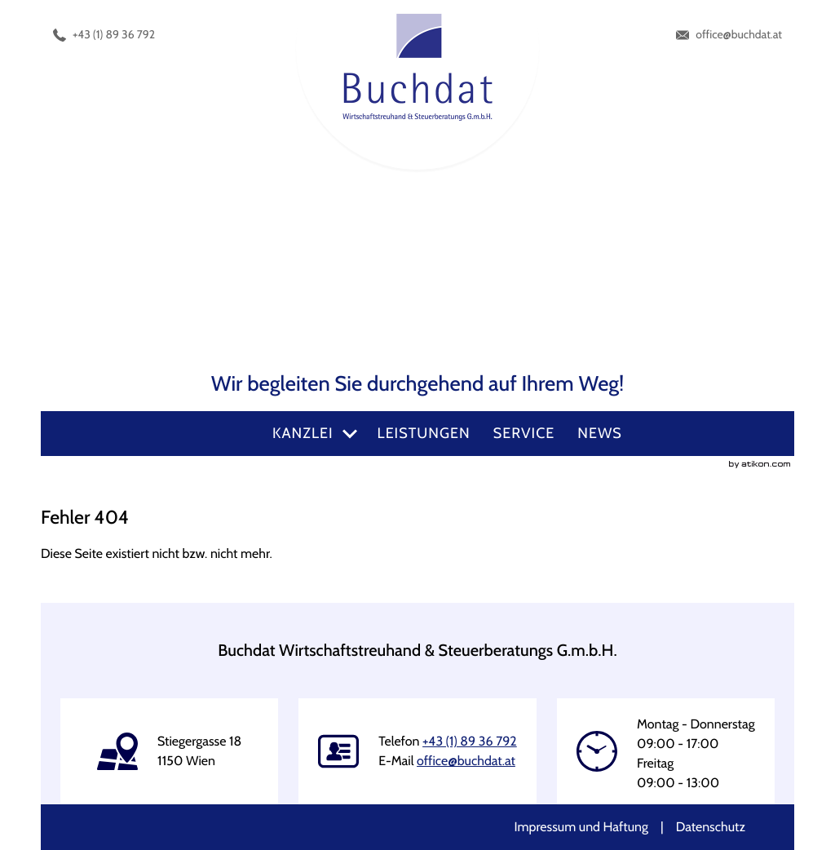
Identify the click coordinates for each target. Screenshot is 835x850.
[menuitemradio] (424, 433)
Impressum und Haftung (581, 827)
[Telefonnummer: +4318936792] (104, 34)
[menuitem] (313, 433)
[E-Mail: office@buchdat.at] (729, 34)
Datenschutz (710, 827)
